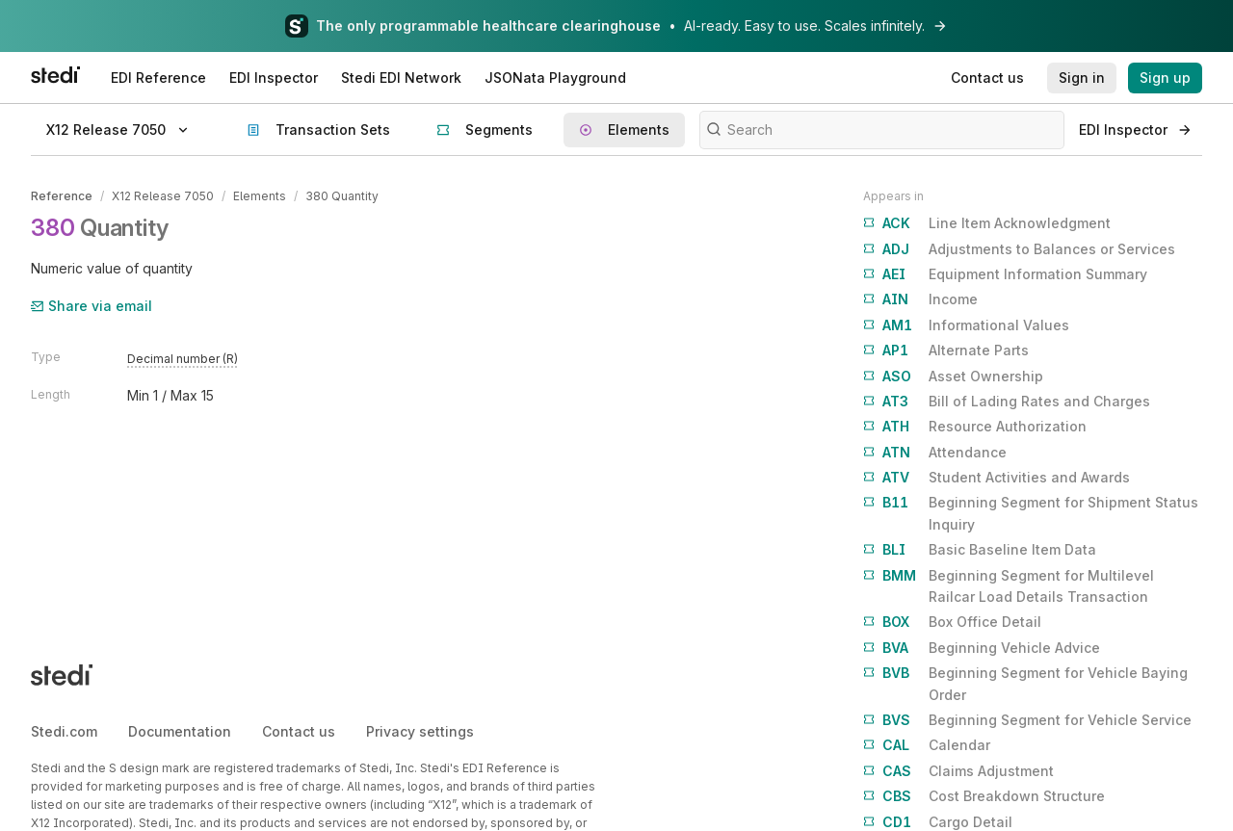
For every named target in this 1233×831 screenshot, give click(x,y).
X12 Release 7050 (163, 196)
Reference (61, 196)
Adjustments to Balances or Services (1019, 249)
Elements (259, 196)
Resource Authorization (975, 426)
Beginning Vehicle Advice (981, 648)
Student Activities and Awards (996, 477)
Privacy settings (420, 731)
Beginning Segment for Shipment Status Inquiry (1030, 512)
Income (920, 299)
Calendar (926, 745)
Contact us (298, 731)
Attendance (935, 452)
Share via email (91, 306)
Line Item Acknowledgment (987, 223)
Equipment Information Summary (1005, 274)
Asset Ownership (953, 376)
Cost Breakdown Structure (984, 796)
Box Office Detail (952, 622)
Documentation (179, 731)
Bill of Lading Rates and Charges (1006, 401)
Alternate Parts (946, 350)
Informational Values (966, 325)
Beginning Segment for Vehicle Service (1027, 720)
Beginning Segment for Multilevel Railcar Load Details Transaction (1008, 585)
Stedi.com (64, 731)
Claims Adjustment (958, 771)
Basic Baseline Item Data (979, 549)
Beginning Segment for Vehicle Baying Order (1025, 682)
